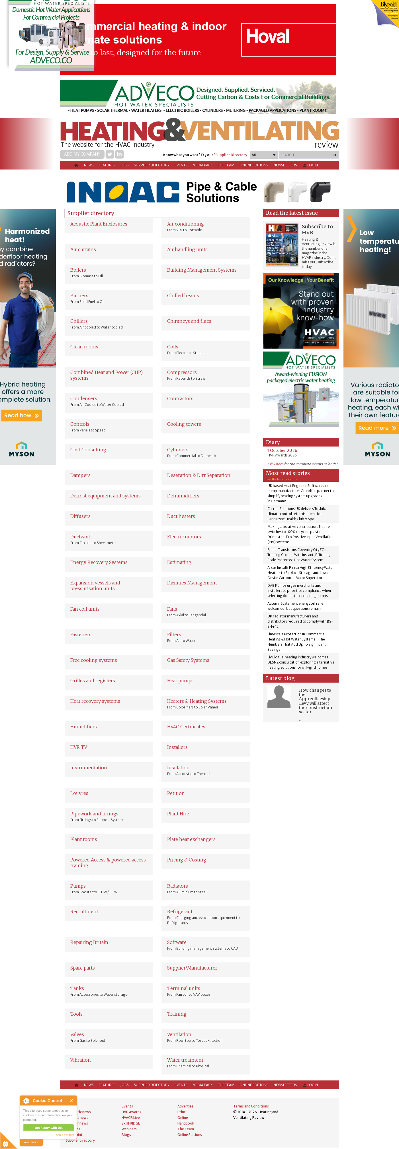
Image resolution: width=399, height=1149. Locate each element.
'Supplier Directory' (231, 155)
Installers (177, 747)
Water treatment (185, 1060)
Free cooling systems (93, 660)
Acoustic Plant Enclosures (98, 224)
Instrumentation (88, 767)
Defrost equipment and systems (105, 496)
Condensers (83, 398)
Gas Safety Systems (188, 660)
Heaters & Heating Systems (197, 701)
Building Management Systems (202, 270)
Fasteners (80, 634)
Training (177, 1014)
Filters (174, 634)
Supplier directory (151, 165)
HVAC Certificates (186, 727)
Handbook (185, 1123)
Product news (77, 1117)
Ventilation (179, 1034)
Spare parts (82, 968)
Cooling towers (184, 424)
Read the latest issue (292, 213)
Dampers (80, 475)
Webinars (129, 1129)
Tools (76, 1014)
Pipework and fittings (94, 814)
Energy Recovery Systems (99, 562)
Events (181, 165)
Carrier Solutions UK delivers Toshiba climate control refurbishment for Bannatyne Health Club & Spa (297, 514)
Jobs (124, 165)
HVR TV (78, 747)
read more (31, 1142)
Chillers (79, 321)
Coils (172, 347)
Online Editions (254, 165)
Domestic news (78, 1112)
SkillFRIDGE (131, 1123)
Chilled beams (183, 295)
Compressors (182, 372)
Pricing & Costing (186, 860)
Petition (176, 793)
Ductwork (81, 537)
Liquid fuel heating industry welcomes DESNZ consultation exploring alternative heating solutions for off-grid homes (300, 662)
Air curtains (83, 249)
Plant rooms (83, 839)
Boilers (78, 270)
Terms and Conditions (251, 1106)
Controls (79, 424)
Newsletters (285, 165)
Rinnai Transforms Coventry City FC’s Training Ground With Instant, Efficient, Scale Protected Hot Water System (298, 554)
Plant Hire (178, 814)
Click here (275, 464)
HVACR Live (131, 1117)
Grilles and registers (92, 680)
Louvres (79, 793)
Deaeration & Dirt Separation (198, 475)
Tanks (77, 988)
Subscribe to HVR (317, 229)
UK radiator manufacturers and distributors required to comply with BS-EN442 (300, 621)
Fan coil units (85, 609)
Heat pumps (180, 680)
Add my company (82, 154)
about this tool (65, 1134)
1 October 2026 (282, 450)
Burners (79, 295)
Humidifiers (83, 727)
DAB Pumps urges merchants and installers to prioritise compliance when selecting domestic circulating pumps (299, 590)
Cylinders (178, 449)
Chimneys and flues (189, 321)
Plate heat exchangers (191, 839)
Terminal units (183, 988)
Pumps (78, 886)
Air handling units (187, 249)
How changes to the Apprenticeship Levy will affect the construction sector (315, 701)
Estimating (179, 562)
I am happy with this (48, 1127)
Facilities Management (192, 583)
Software (177, 942)
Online (182, 1117)
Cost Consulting (88, 449)
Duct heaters (181, 516)
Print (181, 1112)
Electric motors (184, 537)
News (89, 165)
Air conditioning (185, 224)
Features (107, 165)
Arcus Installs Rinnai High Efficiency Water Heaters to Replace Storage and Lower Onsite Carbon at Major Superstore (300, 572)
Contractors (180, 398)
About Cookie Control (26, 1100)
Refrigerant (180, 911)
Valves (77, 1034)
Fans (172, 609)
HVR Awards (131, 1112)
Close (71, 1101)
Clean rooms (84, 347)
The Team (226, 165)
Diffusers (80, 516)
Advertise (185, 1106)
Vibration (80, 1060)
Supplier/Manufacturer (192, 968)
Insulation (178, 767)
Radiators (177, 886)
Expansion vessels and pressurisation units (95, 585)
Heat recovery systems (95, 701)
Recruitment (84, 911)
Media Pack (203, 165)
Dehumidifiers (183, 496)
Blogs (126, 1135)
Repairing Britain (89, 942)
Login (310, 165)
